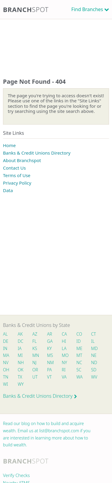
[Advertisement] (56, 42)
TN (5, 377)
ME (79, 348)
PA (49, 370)
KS (34, 348)
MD (94, 348)
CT (93, 334)
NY (64, 362)
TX (20, 377)
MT (79, 355)
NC (79, 362)
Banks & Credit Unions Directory (36, 153)
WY (21, 384)
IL (93, 341)
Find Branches (87, 9)
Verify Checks (16, 475)
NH (21, 362)
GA (50, 341)
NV (5, 362)
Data (8, 190)
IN (5, 348)
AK (20, 334)
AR (49, 334)
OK (20, 370)
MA (6, 355)
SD (93, 370)
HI (64, 341)
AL (5, 334)
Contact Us (14, 168)
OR (35, 370)
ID (78, 341)
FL (34, 341)
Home (9, 145)
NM (50, 362)
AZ (34, 334)
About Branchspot (22, 160)
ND (94, 362)
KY (49, 348)
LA (64, 348)
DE (5, 341)
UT (35, 377)
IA (20, 348)
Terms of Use (16, 175)
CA (64, 334)
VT (49, 377)
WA (79, 377)
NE (93, 355)
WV (94, 377)
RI (64, 370)
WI (5, 384)
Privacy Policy (17, 183)
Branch (26, 9)
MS (50, 355)
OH (6, 370)
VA (64, 377)
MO (65, 355)
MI (20, 355)
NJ (34, 362)
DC (20, 341)
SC (78, 370)
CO (79, 334)
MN (35, 355)
